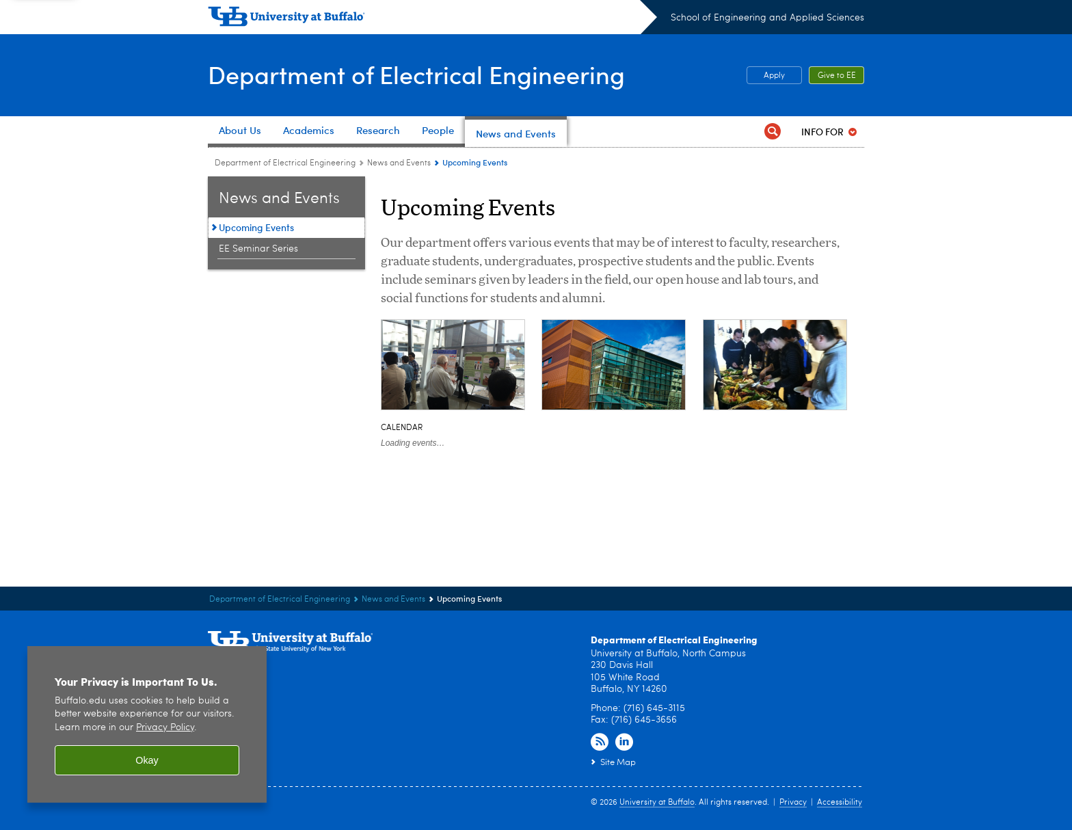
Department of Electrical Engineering (416, 74)
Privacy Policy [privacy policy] (165, 728)
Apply (774, 76)
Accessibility (839, 803)
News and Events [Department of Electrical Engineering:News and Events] (399, 163)
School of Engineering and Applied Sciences (767, 18)
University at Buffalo (657, 803)
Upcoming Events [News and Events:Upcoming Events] (256, 227)
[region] (147, 724)
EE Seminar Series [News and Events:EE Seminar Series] (258, 249)
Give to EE (837, 76)
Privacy (793, 803)
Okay (147, 760)
